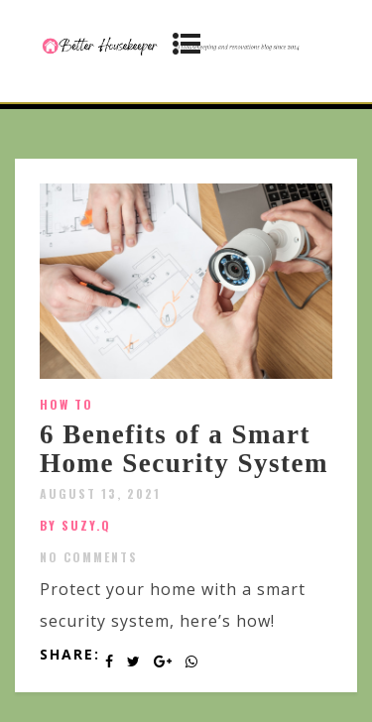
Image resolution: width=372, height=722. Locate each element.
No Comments (89, 556)
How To (66, 404)
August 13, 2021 (100, 493)
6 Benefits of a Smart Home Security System (184, 449)
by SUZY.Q (75, 525)
